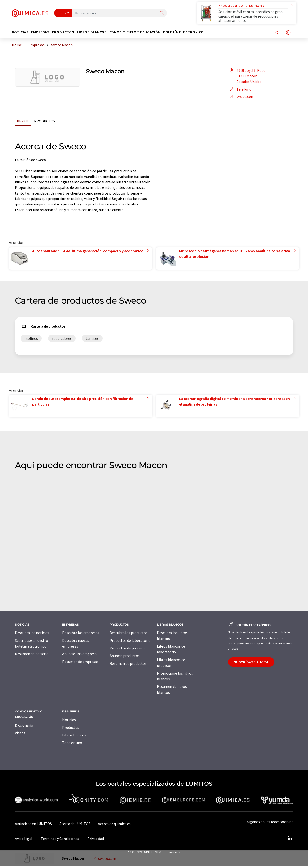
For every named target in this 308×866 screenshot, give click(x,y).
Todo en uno (72, 742)
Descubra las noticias (32, 632)
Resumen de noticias (31, 653)
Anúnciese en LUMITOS (33, 823)
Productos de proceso (127, 648)
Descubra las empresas (80, 632)
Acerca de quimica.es (114, 823)
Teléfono (239, 89)
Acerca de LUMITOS (74, 823)
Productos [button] (63, 32)
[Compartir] (276, 33)
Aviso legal (23, 838)
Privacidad (95, 838)
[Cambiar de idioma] (288, 33)
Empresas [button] (40, 32)
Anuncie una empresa (79, 653)
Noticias (69, 719)
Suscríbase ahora (251, 662)
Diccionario (24, 725)
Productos (44, 121)
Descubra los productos (128, 632)
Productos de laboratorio (130, 640)
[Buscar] (161, 13)
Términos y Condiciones (60, 838)
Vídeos (20, 732)
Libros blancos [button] (92, 32)
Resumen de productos (128, 663)
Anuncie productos (125, 655)
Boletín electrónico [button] (183, 32)
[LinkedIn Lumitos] (290, 838)
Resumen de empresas (80, 661)
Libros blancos (74, 735)
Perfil (23, 121)
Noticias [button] (20, 32)
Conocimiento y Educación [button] (135, 32)
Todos (62, 13)
